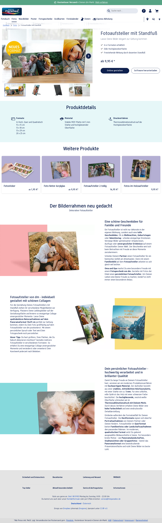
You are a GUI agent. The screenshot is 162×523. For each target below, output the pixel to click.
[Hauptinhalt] (81, 249)
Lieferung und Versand (92, 477)
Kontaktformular (73, 499)
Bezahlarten (58, 477)
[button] (150, 11)
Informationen (119, 488)
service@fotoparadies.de (110, 499)
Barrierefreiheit (142, 520)
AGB (109, 520)
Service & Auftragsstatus (93, 488)
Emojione (82, 509)
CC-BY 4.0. (104, 509)
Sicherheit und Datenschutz (33, 477)
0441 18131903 (73, 497)
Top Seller (26, 488)
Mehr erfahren (101, 3)
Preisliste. (70, 520)
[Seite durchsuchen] (122, 10)
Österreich (87, 504)
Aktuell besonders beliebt (63, 488)
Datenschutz (118, 520)
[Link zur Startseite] (26, 11)
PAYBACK (116, 477)
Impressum (129, 520)
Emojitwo (66, 509)
